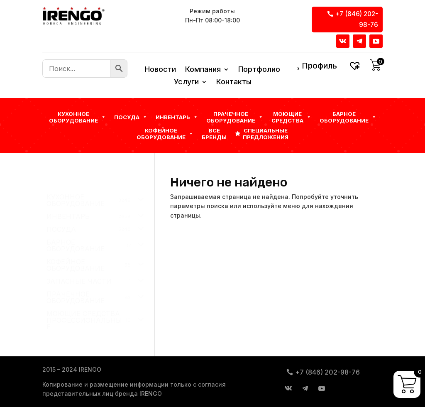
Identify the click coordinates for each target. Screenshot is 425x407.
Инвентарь (177, 117)
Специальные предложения (265, 133)
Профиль (319, 66)
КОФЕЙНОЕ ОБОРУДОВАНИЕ (165, 133)
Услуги (186, 82)
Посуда (130, 117)
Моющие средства (291, 117)
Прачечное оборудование (234, 117)
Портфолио (259, 70)
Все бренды (214, 133)
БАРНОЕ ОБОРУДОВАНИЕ (348, 117)
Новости (160, 70)
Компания (203, 70)
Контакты (234, 82)
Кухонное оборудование (77, 117)
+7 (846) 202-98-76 (356, 19)
